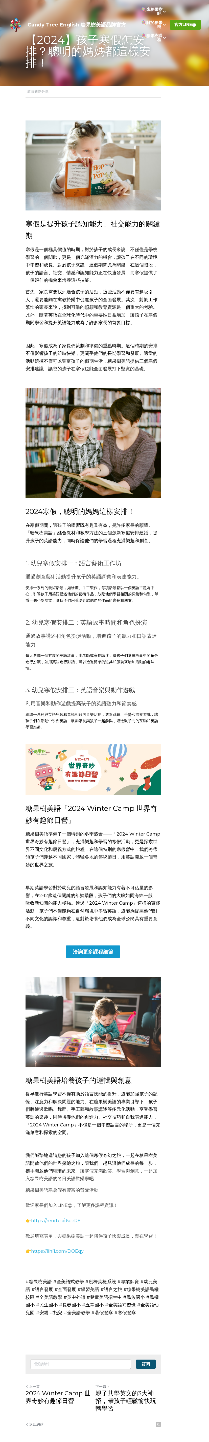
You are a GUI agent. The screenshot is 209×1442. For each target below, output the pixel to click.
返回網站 (34, 1411)
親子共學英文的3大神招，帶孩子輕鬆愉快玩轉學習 (145, 1391)
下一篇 (114, 1381)
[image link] (16, 24)
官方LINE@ (185, 24)
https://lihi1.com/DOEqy (57, 1246)
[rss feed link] (181, 1411)
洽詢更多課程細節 (104, 938)
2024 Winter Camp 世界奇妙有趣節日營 (61, 1391)
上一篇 (33, 1381)
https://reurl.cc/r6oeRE (56, 1215)
